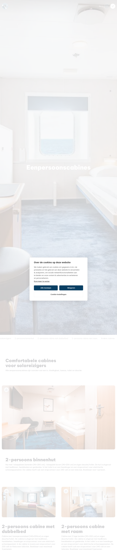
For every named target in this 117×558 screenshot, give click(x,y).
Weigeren (71, 288)
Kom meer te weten (42, 281)
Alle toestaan (45, 288)
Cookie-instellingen (58, 294)
